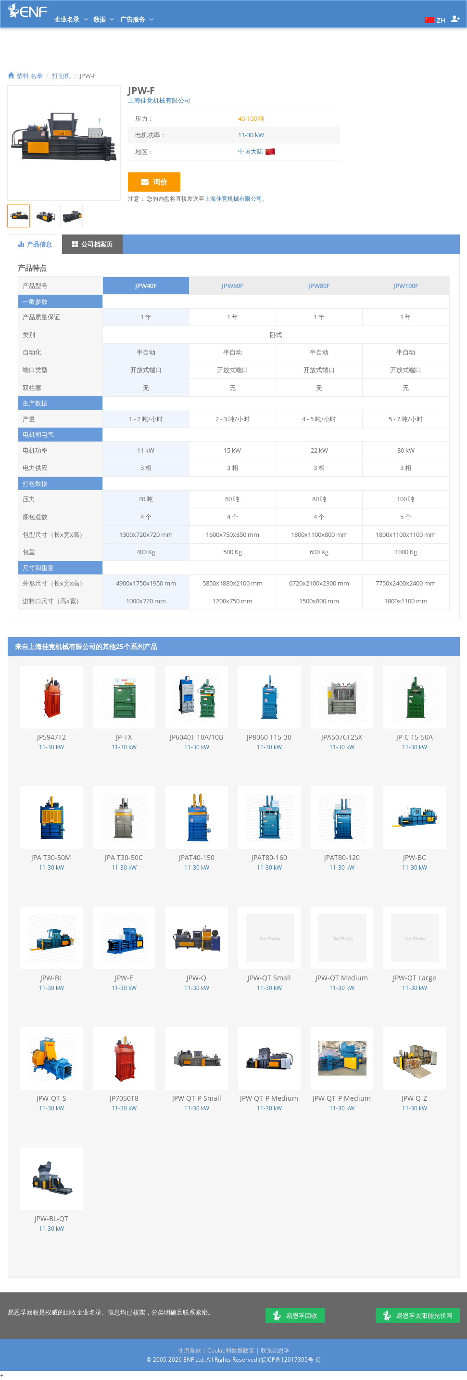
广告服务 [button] (136, 19)
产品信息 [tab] (35, 244)
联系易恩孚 (275, 1350)
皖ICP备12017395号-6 (290, 1359)
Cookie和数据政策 (230, 1350)
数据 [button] (103, 19)
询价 (154, 181)
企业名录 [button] (71, 19)
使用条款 (189, 1350)
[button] (433, 19)
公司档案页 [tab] (92, 244)
